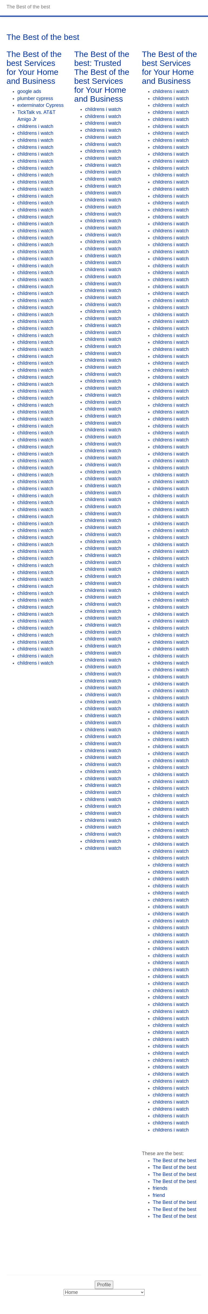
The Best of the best (174, 1160)
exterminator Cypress (40, 105)
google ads (29, 91)
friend (159, 1195)
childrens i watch (35, 126)
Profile (104, 1284)
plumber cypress (35, 98)
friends (160, 1188)
